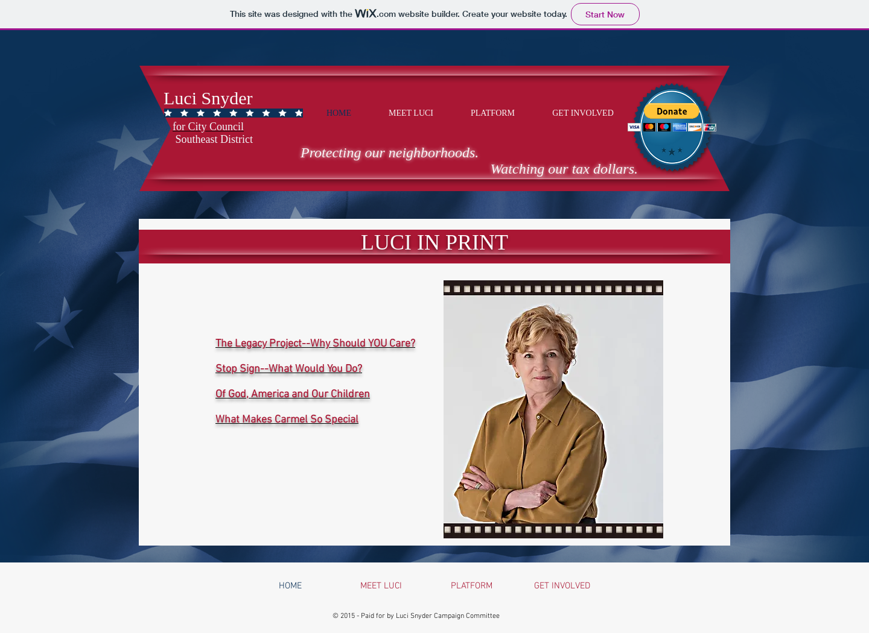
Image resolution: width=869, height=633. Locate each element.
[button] (672, 117)
